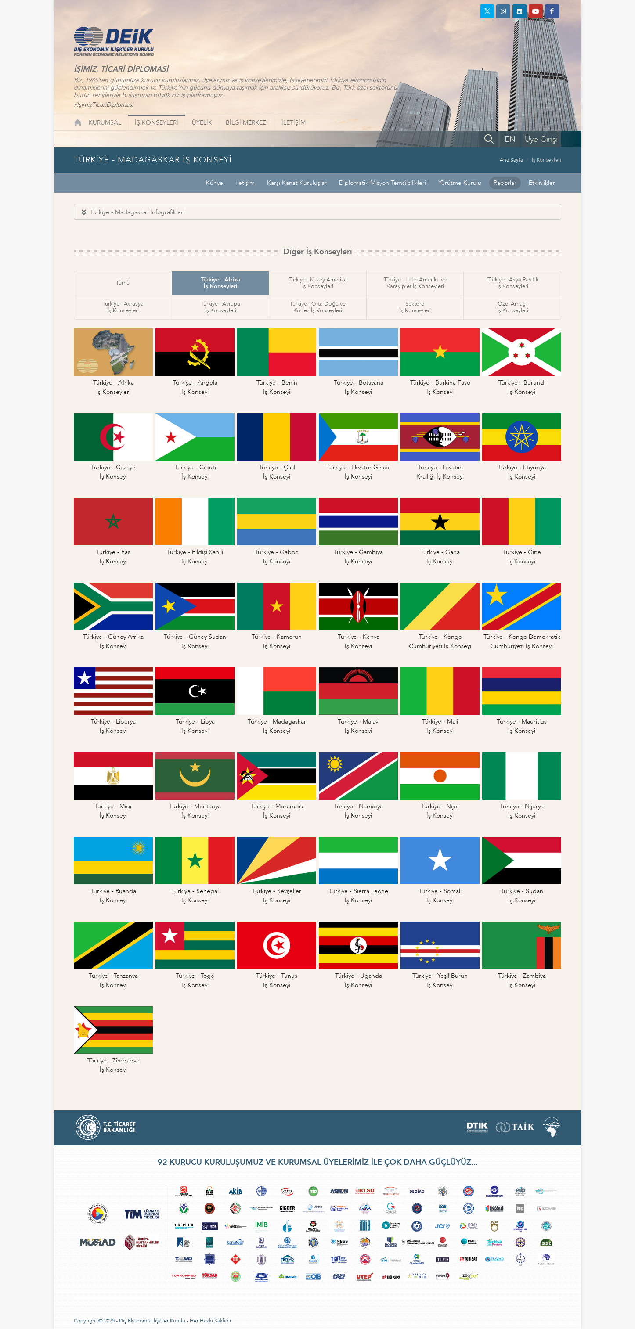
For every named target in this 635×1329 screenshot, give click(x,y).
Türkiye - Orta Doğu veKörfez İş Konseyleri (318, 307)
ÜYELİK (202, 123)
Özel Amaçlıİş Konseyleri (512, 307)
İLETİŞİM (293, 123)
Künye (214, 183)
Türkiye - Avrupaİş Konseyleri (220, 307)
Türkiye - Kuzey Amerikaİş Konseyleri (318, 283)
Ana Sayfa (511, 159)
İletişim (245, 183)
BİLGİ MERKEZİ (247, 123)
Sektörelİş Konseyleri (415, 307)
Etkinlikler (542, 183)
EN (510, 139)
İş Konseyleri (546, 159)
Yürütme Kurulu (459, 183)
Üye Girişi (541, 139)
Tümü (123, 283)
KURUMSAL (105, 123)
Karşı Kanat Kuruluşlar (297, 183)
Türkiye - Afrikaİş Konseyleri (220, 283)
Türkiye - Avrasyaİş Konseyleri (123, 307)
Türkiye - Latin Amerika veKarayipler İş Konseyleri (415, 283)
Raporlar (505, 183)
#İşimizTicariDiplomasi (103, 104)
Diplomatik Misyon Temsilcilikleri (382, 183)
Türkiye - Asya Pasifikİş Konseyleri (512, 283)
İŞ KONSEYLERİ (156, 123)
